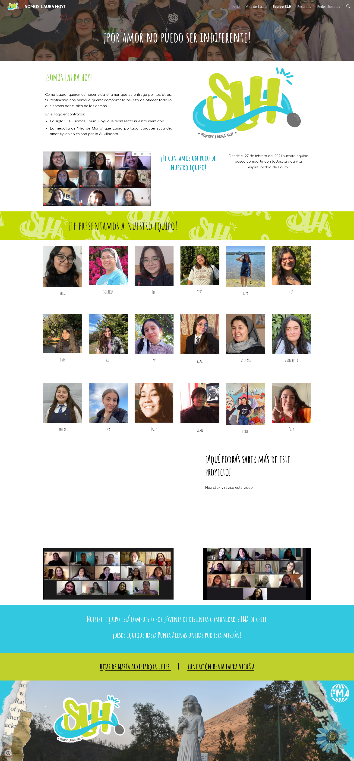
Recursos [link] (304, 6)
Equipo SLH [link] (282, 6)
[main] (177, 37)
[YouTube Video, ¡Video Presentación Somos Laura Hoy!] (119, 493)
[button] (348, 6)
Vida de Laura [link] (256, 6)
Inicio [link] (236, 6)
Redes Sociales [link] (328, 6)
